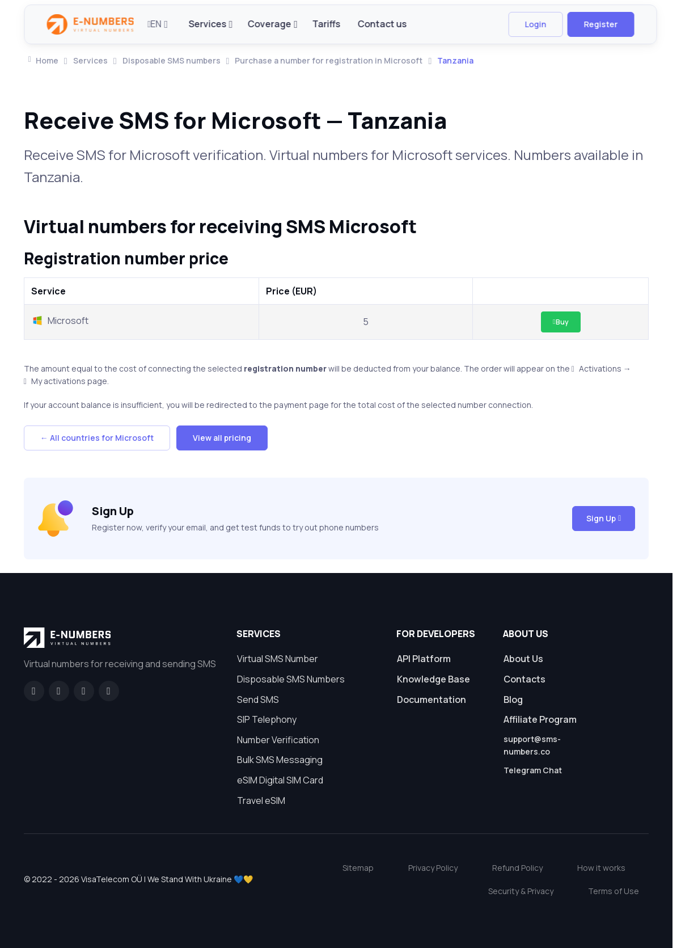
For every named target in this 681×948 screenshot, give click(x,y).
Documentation (431, 699)
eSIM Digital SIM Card (280, 780)
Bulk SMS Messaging (280, 759)
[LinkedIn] (84, 691)
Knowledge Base (433, 679)
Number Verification (278, 740)
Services (90, 60)
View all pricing (222, 437)
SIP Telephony (267, 719)
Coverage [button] (269, 24)
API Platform (424, 658)
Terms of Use (613, 891)
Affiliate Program (540, 719)
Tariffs (326, 24)
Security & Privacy (520, 891)
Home (43, 60)
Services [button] (207, 24)
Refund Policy (517, 867)
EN (154, 24)
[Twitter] (109, 691)
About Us (523, 658)
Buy (560, 322)
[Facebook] (34, 691)
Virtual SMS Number (277, 658)
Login (535, 24)
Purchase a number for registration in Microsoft (328, 60)
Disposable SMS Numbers (291, 679)
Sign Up (603, 518)
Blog (513, 699)
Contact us (382, 24)
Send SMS (258, 699)
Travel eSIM (261, 800)
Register (600, 24)
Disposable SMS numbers (171, 60)
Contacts (524, 679)
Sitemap (358, 867)
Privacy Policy (433, 867)
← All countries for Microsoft (97, 437)
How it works (601, 867)
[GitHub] (59, 691)
